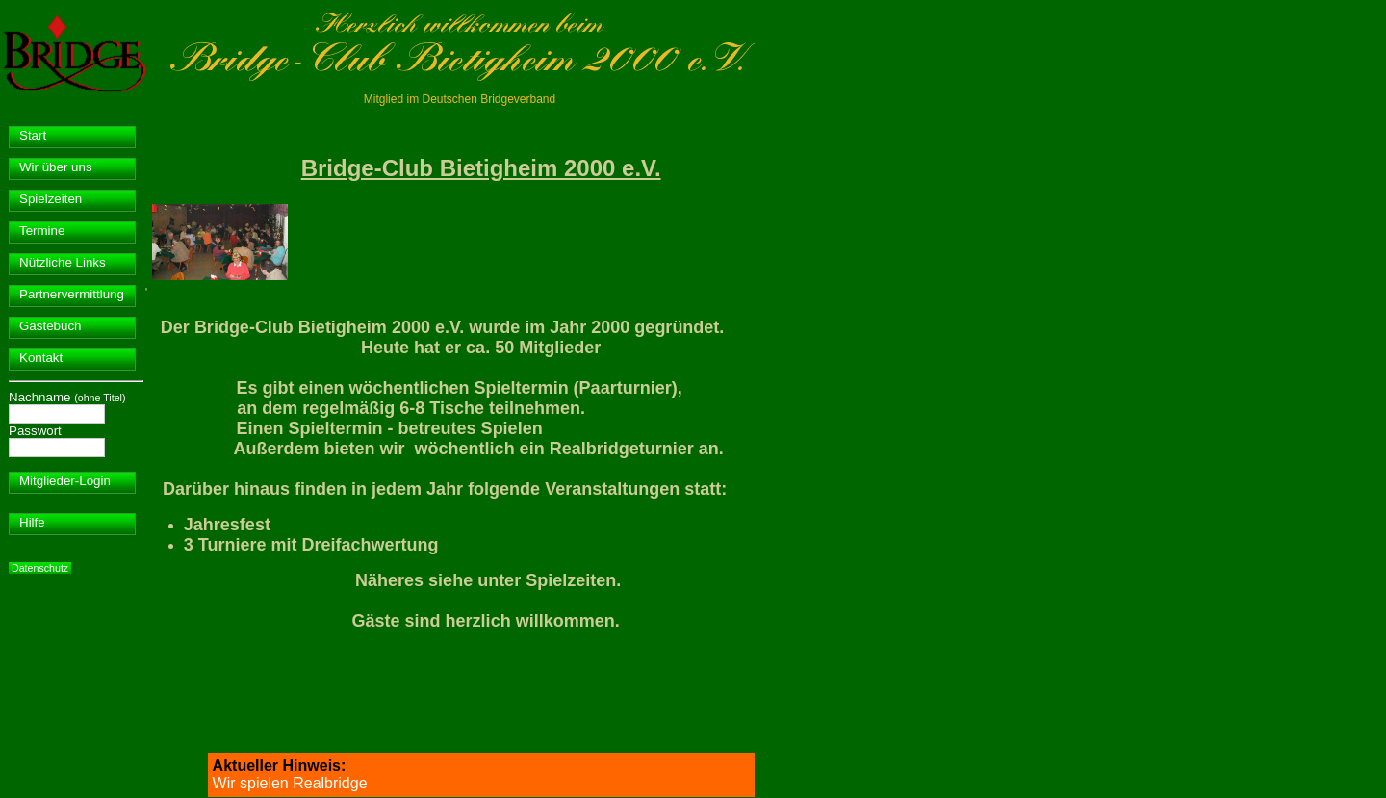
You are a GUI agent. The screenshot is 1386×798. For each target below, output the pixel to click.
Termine (41, 230)
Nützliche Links (62, 262)
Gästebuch (50, 326)
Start (32, 135)
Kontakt (41, 357)
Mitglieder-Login (65, 481)
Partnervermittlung (71, 294)
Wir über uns (55, 167)
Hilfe (32, 522)
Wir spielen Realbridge (290, 783)
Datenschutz (40, 568)
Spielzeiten (50, 199)
